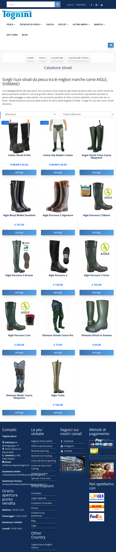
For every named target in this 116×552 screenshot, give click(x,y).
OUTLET (63, 24)
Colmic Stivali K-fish (19, 155)
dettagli (19, 172)
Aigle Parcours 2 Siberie (96, 215)
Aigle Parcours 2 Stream (19, 275)
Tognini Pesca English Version (41, 546)
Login (33, 525)
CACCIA (50, 24)
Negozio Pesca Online (41, 441)
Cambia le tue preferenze (38, 514)
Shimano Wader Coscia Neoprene (19, 397)
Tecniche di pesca (31, 24)
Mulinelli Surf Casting (41, 455)
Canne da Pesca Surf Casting (41, 467)
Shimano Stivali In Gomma (96, 335)
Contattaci (36, 493)
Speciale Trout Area (40, 478)
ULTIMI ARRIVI (81, 24)
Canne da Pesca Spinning (43, 460)
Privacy (34, 507)
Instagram (67, 446)
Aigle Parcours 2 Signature (58, 215)
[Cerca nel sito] (57, 4)
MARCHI (99, 24)
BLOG (25, 34)
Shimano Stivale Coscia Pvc (57, 335)
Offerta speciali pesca (41, 446)
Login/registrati (38, 498)
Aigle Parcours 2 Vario (96, 275)
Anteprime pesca (39, 473)
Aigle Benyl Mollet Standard (19, 215)
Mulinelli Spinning (40, 450)
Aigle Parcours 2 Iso (19, 335)
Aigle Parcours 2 (58, 275)
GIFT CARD (12, 34)
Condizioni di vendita (41, 503)
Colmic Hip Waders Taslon (58, 155)
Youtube (66, 450)
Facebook (66, 441)
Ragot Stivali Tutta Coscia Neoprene (96, 156)
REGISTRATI (81, 5)
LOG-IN (70, 5)
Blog (33, 520)
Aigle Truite (58, 395)
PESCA (11, 24)
